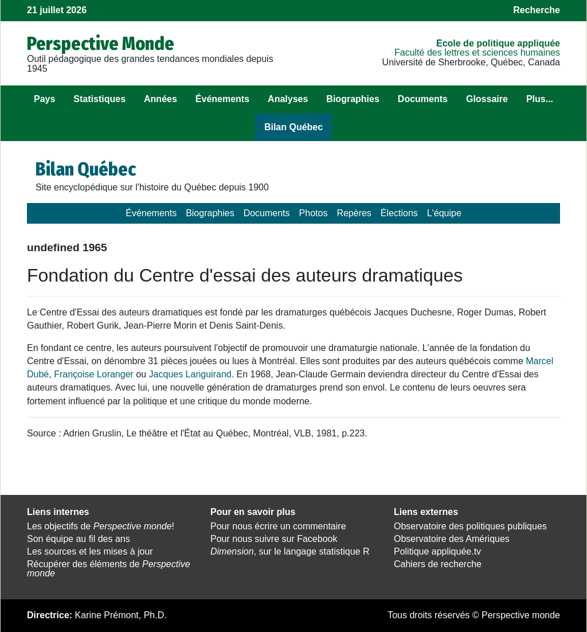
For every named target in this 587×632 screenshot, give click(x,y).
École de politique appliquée (498, 43)
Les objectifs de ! (100, 526)
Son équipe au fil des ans (78, 539)
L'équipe (444, 213)
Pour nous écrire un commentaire (278, 526)
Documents (423, 99)
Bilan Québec (293, 127)
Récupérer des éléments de (108, 569)
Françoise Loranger (94, 374)
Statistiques (99, 99)
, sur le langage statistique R (289, 551)
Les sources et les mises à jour (90, 551)
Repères (353, 213)
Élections (399, 213)
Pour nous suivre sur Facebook (273, 539)
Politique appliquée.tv (437, 551)
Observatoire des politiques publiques (470, 526)
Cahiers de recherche (438, 564)
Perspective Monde (100, 43)
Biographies (352, 99)
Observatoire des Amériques (452, 539)
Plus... (539, 99)
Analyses (288, 99)
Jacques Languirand (190, 374)
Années (160, 99)
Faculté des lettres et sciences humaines (477, 52)
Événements (222, 99)
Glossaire (487, 99)
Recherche (536, 10)
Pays (44, 99)
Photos (313, 213)
